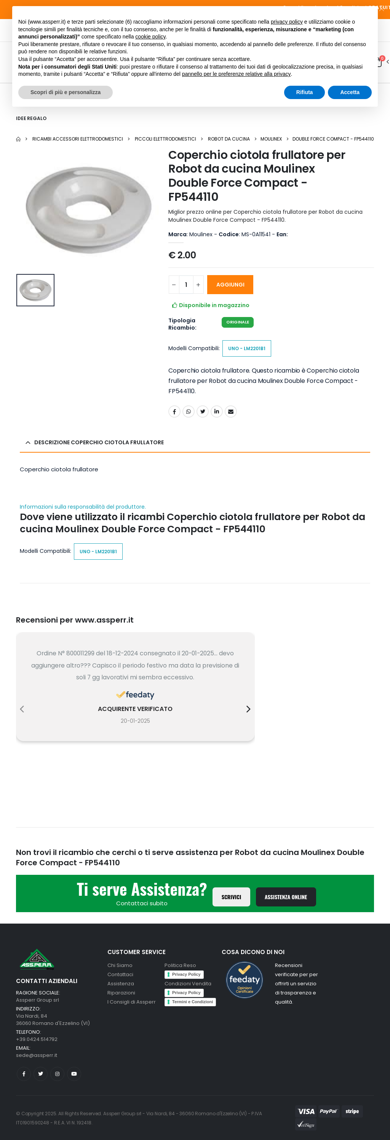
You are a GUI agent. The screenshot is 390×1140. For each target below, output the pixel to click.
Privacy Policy (186, 974)
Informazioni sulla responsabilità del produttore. (83, 507)
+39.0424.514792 (37, 1039)
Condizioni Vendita (188, 983)
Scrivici (231, 897)
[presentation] (22, 709)
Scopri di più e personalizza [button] (65, 92)
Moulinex (271, 139)
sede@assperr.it (36, 1055)
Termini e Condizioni (192, 1001)
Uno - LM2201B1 (246, 348)
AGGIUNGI (230, 284)
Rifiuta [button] (304, 92)
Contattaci (120, 974)
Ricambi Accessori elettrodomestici (77, 139)
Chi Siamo (120, 965)
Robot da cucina (229, 139)
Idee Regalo (31, 118)
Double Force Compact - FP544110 (333, 139)
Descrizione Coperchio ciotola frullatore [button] (99, 442)
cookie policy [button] (150, 37)
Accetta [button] (350, 92)
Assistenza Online (286, 897)
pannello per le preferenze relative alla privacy (236, 74)
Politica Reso (180, 965)
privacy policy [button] (287, 22)
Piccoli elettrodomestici (165, 139)
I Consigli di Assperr (131, 1002)
